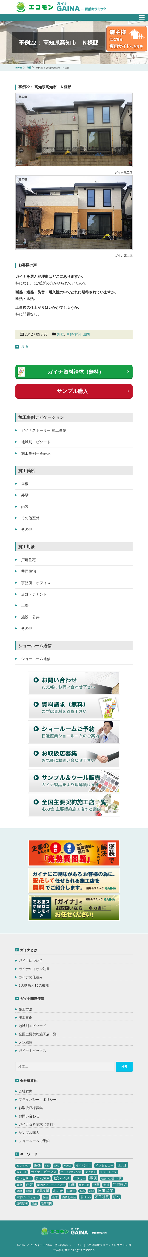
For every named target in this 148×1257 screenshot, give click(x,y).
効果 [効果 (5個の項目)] (72, 1185)
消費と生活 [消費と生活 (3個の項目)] (69, 1197)
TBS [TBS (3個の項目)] (47, 1165)
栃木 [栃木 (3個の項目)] (55, 1197)
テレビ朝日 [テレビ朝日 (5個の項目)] (24, 1178)
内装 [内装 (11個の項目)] (29, 1184)
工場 (24, 605)
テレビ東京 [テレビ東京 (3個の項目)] (42, 1178)
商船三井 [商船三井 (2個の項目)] (84, 1184)
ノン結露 (25, 1042)
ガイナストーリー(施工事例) (44, 430)
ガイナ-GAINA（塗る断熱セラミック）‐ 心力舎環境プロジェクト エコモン (74, 1232)
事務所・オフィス (36, 582)
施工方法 (25, 1009)
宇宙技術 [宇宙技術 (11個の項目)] (120, 1184)
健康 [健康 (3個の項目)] (19, 1184)
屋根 (24, 483)
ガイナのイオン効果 (34, 968)
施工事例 (25, 1017)
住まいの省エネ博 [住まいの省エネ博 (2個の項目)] (111, 1178)
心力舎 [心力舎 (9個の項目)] (58, 1191)
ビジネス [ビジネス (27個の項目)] (62, 1177)
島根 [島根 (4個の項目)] (19, 1191)
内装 (24, 506)
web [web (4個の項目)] (57, 1165)
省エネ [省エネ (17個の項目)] (85, 1196)
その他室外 (30, 517)
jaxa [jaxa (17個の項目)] (37, 1165)
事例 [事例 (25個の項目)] (93, 1177)
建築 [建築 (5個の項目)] (29, 1191)
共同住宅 (28, 571)
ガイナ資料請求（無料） (76, 371)
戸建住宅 (73, 334)
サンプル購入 (72, 390)
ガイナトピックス (32, 1050)
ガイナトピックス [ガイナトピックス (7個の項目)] (44, 1171)
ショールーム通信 (36, 658)
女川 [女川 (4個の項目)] (106, 1185)
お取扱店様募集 (31, 1107)
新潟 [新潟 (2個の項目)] (82, 1191)
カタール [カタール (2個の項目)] (22, 1172)
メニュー (139, 16)
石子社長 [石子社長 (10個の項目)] (102, 1197)
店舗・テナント (34, 594)
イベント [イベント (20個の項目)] (83, 1165)
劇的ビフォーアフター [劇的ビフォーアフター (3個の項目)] (51, 1184)
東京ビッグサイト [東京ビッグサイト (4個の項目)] (28, 1197)
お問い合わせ (29, 1116)
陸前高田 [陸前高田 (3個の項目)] (46, 1203)
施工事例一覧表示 (36, 453)
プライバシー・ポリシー (38, 1099)
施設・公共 (30, 616)
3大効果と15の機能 (34, 985)
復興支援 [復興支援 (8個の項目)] (42, 1191)
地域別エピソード (36, 441)
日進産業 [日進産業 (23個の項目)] (106, 1190)
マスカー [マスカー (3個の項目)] (79, 1178)
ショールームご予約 (34, 1140)
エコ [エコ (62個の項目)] (122, 1165)
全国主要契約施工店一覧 (38, 1034)
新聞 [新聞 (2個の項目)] (91, 1191)
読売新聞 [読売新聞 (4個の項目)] (22, 1203)
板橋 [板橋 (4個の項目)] (45, 1197)
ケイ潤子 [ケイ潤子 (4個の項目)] (90, 1172)
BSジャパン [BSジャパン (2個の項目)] (23, 1165)
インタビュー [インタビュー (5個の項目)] (104, 1165)
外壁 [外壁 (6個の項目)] (96, 1185)
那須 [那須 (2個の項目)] (34, 1203)
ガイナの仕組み (31, 977)
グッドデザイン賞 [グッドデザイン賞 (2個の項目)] (71, 1172)
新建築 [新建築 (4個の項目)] (71, 1191)
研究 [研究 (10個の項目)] (116, 1197)
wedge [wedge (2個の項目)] (67, 1165)
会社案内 (25, 1091)
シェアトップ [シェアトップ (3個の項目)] (108, 1172)
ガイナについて (31, 960)
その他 (26, 529)
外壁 (60, 334)
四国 (86, 334)
